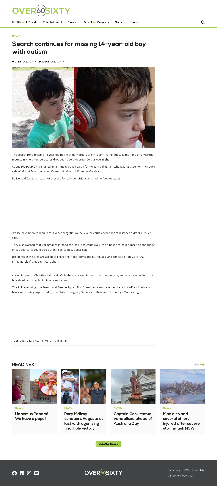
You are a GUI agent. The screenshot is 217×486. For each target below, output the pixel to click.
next (202, 364)
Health (16, 22)
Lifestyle (31, 22)
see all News (108, 444)
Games (119, 22)
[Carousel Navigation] (199, 364)
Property (103, 22)
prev (196, 364)
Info (132, 22)
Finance (73, 22)
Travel (88, 22)
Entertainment (52, 22)
